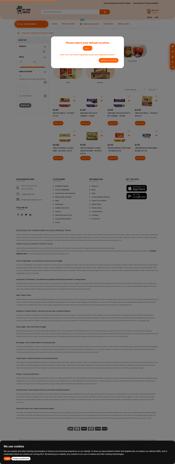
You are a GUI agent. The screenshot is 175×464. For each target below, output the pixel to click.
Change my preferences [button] (21, 459)
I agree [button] (7, 459)
